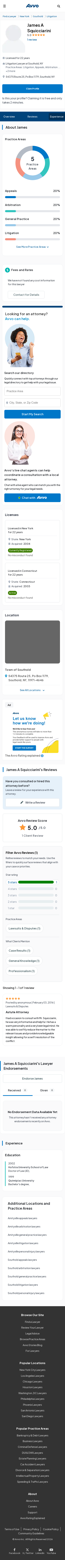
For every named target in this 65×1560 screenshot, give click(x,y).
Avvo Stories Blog (32, 1345)
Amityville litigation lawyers (23, 1243)
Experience (57, 116)
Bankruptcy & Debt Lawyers (32, 1435)
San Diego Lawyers (32, 1416)
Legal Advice (32, 1333)
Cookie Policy (51, 1529)
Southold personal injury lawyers (26, 1293)
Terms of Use (12, 1529)
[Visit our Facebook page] (15, 1550)
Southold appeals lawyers (22, 1259)
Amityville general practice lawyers (27, 1234)
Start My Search (33, 414)
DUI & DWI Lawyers (32, 1452)
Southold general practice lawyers (27, 1276)
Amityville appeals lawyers (22, 1218)
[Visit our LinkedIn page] (40, 1550)
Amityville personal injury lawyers (26, 1251)
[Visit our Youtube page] (51, 1550)
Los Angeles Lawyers (32, 1375)
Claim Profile (32, 88)
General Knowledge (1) (24, 961)
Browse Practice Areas (32, 1339)
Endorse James (32, 1078)
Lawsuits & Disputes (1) (24, 928)
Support (32, 1512)
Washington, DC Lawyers (32, 1393)
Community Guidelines (31, 1533)
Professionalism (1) (22, 971)
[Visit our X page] (27, 1550)
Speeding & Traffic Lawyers (32, 1481)
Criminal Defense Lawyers (32, 1446)
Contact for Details (26, 294)
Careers (32, 1506)
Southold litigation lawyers (23, 1284)
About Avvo (32, 1500)
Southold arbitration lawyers (24, 1268)
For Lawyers (32, 1350)
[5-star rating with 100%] (32, 882)
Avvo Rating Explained (32, 1518)
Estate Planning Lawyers (32, 1458)
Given (47, 1090)
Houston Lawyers (32, 1387)
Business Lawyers (32, 1441)
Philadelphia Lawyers (32, 1398)
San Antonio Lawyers (32, 1410)
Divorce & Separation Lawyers (32, 1470)
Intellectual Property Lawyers (32, 1475)
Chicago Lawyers (32, 1381)
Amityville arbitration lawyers (24, 1226)
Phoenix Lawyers (32, 1404)
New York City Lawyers (32, 1369)
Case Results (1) (19, 950)
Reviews (33, 116)
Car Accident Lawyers (32, 1464)
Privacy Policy (31, 1529)
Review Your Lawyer (32, 1327)
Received (18, 1090)
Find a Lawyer (32, 1321)
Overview (9, 116)
